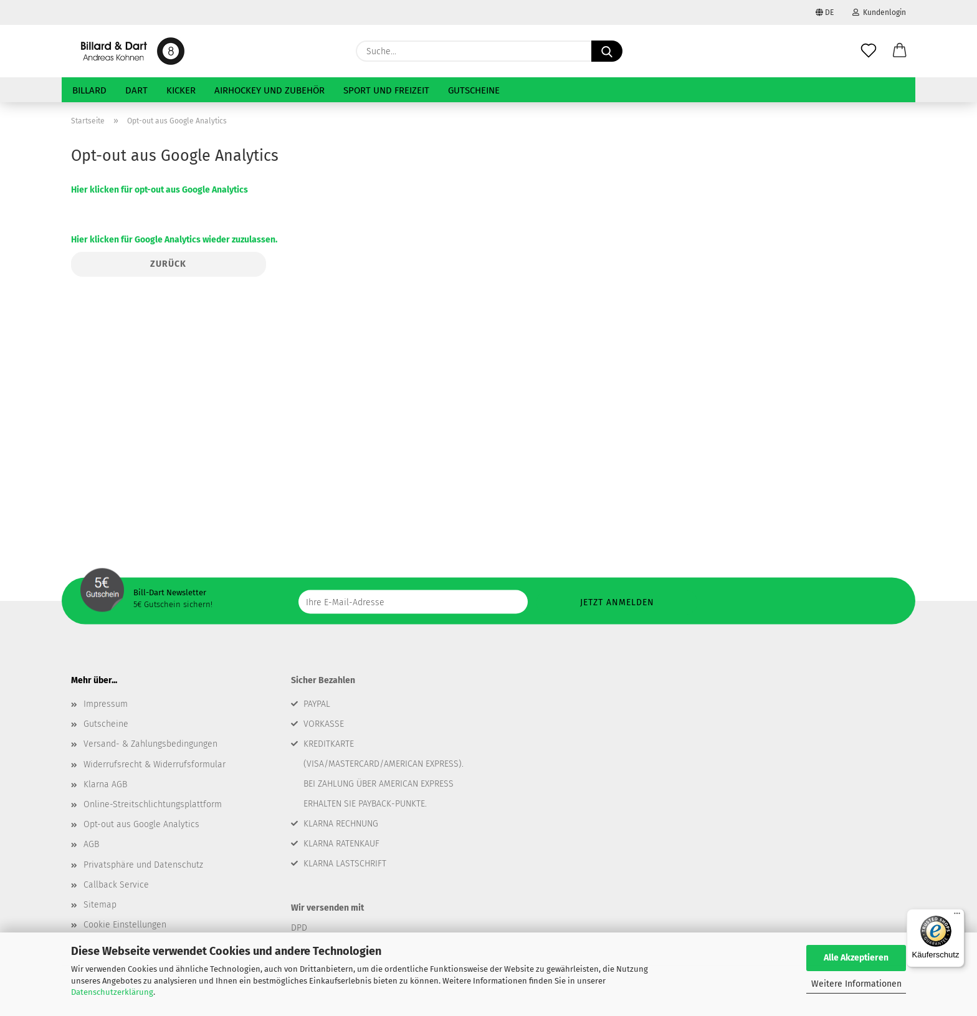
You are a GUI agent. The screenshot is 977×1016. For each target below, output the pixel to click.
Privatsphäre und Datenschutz (143, 865)
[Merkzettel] (868, 51)
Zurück (168, 264)
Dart (136, 90)
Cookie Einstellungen (124, 924)
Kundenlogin (879, 12)
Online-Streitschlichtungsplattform (152, 804)
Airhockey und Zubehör (269, 90)
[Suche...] (606, 51)
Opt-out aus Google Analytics (141, 824)
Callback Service (116, 884)
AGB (91, 844)
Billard (89, 90)
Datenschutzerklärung (112, 992)
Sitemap (100, 904)
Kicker (181, 90)
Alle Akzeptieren (856, 957)
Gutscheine (474, 90)
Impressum (105, 704)
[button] (899, 51)
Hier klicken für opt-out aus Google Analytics (159, 190)
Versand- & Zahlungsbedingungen (150, 744)
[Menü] (957, 916)
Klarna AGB (105, 784)
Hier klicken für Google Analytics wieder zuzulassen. (174, 239)
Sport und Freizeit (386, 90)
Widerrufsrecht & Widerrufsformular (154, 764)
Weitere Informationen (856, 984)
